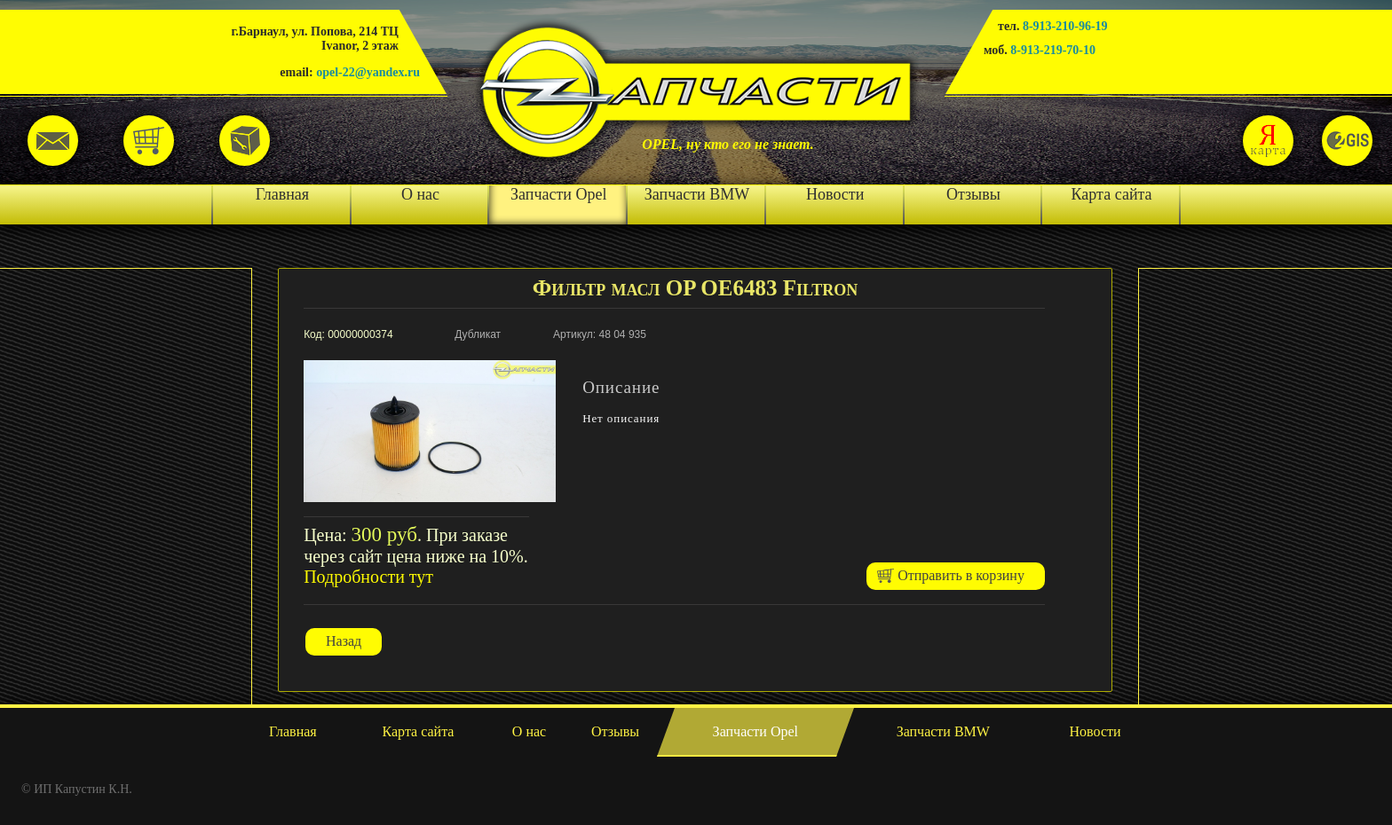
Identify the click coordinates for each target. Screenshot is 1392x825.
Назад (343, 640)
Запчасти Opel (558, 194)
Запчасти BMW (697, 194)
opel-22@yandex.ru (368, 72)
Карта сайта (1112, 194)
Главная (282, 194)
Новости (835, 194)
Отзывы (973, 194)
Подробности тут (368, 576)
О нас (420, 194)
